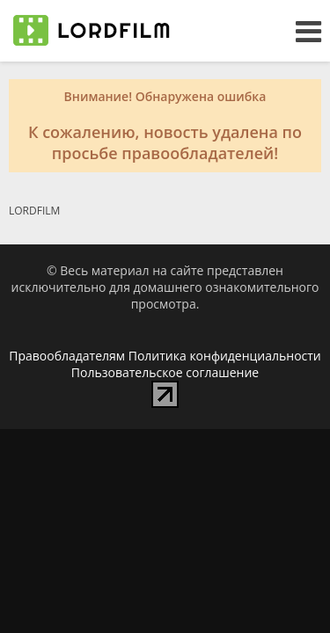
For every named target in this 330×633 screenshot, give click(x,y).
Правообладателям (67, 355)
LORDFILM (34, 210)
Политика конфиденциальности (224, 355)
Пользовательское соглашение (165, 372)
